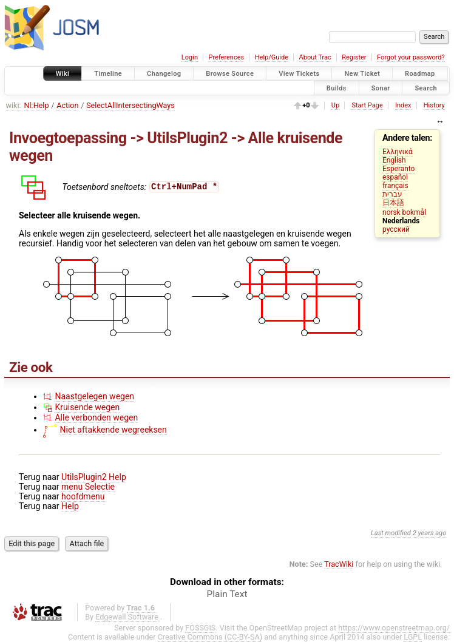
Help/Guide (271, 57)
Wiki (63, 74)
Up (335, 105)
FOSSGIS (200, 627)
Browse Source (230, 74)
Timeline (108, 74)
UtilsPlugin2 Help (93, 477)
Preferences (226, 57)
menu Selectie (88, 487)
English (393, 160)
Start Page (366, 105)
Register (354, 57)
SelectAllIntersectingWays (130, 105)
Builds (337, 88)
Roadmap (420, 74)
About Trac (315, 57)
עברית (392, 194)
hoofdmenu (82, 496)
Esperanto (398, 168)
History (434, 105)
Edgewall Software (126, 616)
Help (70, 506)
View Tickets (299, 74)
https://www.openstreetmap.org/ (394, 627)
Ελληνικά (397, 151)
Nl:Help (36, 105)
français (395, 185)
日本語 (393, 202)
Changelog (164, 74)
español (395, 177)
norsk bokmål (404, 212)
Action (67, 105)
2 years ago (430, 533)
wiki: (13, 105)
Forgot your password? (411, 57)
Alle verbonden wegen (96, 417)
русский (396, 229)
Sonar (380, 88)
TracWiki (338, 564)
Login (189, 57)
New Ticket (362, 74)
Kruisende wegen (87, 407)
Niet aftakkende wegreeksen (112, 429)
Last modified (391, 533)
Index (403, 105)
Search (426, 88)
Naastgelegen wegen (94, 396)
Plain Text (227, 594)
